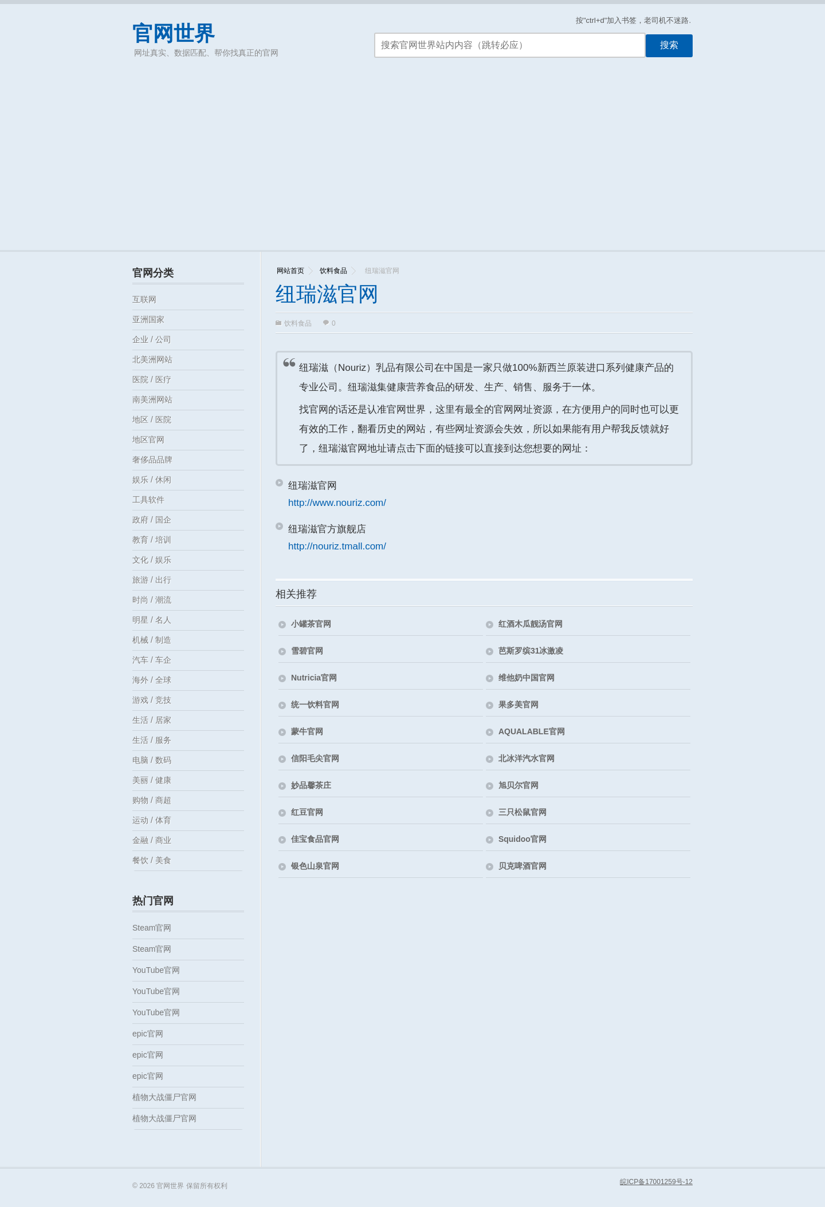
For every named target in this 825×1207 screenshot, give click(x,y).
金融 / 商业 (151, 840)
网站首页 (290, 271)
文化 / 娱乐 (151, 559)
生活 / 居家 (151, 720)
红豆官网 (307, 812)
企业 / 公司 (151, 339)
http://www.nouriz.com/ (337, 502)
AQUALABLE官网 (531, 731)
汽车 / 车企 (151, 659)
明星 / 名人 (151, 619)
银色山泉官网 (315, 865)
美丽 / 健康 (151, 780)
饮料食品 (333, 271)
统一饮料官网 (315, 704)
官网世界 (173, 33)
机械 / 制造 (151, 639)
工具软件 (148, 499)
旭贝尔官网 (518, 785)
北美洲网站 (152, 359)
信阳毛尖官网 (315, 758)
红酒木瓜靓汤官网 (530, 623)
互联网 (144, 299)
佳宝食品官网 (315, 839)
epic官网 (147, 1033)
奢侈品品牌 (152, 459)
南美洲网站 (152, 399)
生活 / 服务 (151, 740)
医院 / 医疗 (151, 379)
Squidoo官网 (522, 839)
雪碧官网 (307, 650)
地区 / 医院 (151, 419)
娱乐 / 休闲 (151, 479)
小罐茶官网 (311, 623)
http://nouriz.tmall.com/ (337, 546)
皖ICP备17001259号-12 (656, 1182)
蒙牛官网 (307, 731)
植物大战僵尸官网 (164, 1097)
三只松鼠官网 (522, 812)
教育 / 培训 (151, 539)
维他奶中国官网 (526, 677)
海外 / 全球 (151, 679)
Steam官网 (151, 927)
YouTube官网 (156, 970)
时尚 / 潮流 (151, 599)
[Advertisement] (412, 164)
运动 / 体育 (151, 820)
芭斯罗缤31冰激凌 (531, 650)
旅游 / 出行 (151, 579)
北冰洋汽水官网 (526, 758)
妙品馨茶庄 (311, 785)
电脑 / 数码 (151, 760)
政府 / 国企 (151, 519)
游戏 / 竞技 (151, 700)
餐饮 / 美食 (151, 860)
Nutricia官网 (314, 677)
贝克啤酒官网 (522, 865)
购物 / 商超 (151, 800)
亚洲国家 (148, 319)
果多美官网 (518, 704)
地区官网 (148, 439)
